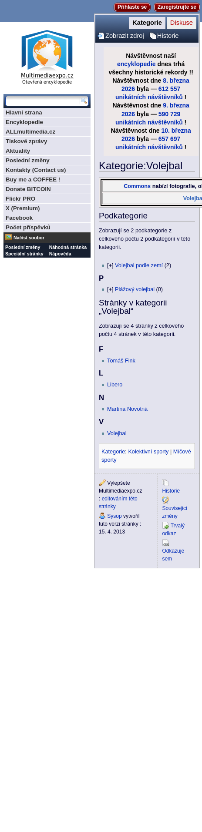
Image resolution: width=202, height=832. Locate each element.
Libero (114, 385)
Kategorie (147, 22)
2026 (128, 88)
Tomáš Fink (121, 361)
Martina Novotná (127, 409)
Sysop (114, 516)
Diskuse (181, 22)
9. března (176, 105)
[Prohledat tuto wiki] (43, 101)
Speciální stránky (24, 253)
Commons (137, 186)
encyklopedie (136, 63)
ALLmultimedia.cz (30, 131)
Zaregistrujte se (177, 7)
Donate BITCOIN (28, 189)
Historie (168, 35)
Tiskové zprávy (26, 141)
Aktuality (18, 151)
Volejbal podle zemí (139, 265)
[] (110, 265)
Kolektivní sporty (148, 452)
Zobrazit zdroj (124, 35)
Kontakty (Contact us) (36, 170)
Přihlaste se (132, 7)
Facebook (19, 218)
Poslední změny (28, 160)
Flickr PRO (20, 198)
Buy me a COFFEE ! (33, 179)
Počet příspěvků (28, 227)
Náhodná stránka (68, 247)
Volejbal (116, 433)
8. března (176, 80)
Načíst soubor (28, 237)
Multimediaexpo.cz (47, 56)
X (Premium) (23, 208)
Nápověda (60, 253)
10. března (176, 130)
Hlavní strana (24, 112)
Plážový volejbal (135, 289)
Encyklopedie (24, 122)
